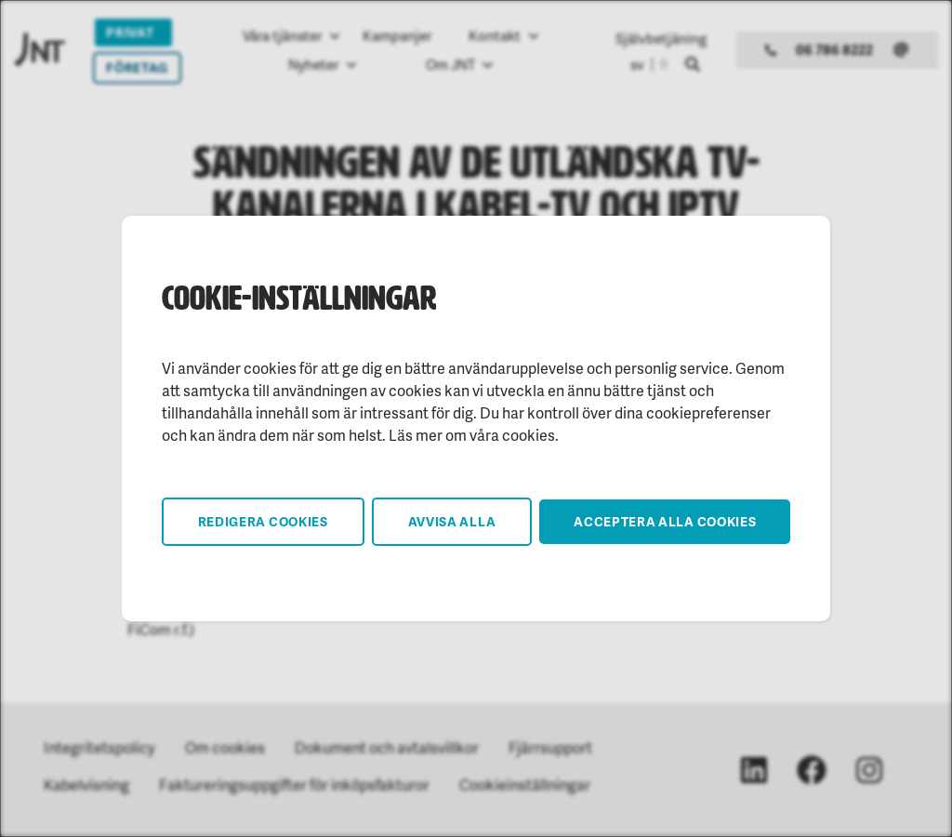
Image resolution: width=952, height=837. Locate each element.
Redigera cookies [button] (263, 521)
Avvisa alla (452, 521)
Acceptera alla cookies (665, 521)
